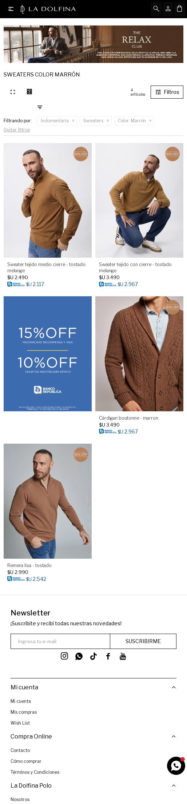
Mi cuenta (21, 701)
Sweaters (93, 120)
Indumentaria (55, 120)
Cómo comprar (26, 758)
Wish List (20, 723)
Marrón (132, 120)
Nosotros (20, 794)
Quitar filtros (17, 129)
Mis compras (24, 712)
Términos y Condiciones (35, 769)
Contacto (20, 747)
